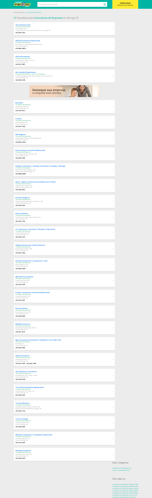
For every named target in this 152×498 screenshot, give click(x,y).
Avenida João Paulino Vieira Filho (29, 342)
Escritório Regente (27, 206)
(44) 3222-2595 (24, 296)
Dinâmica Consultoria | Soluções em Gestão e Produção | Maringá (44, 173)
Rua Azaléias (23, 29)
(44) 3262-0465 (24, 362)
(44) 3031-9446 (24, 379)
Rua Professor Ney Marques (28, 176)
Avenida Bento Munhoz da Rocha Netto (31, 143)
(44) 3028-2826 (24, 445)
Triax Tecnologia (26, 437)
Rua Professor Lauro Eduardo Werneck (31, 46)
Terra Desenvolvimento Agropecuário (34, 404)
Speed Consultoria (27, 371)
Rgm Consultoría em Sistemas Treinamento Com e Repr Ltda (42, 355)
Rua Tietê (22, 358)
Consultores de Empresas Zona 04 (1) (122, 52)
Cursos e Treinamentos (43, 77)
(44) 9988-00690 (25, 180)
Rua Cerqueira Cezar (26, 325)
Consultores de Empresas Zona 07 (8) (122, 55)
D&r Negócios (25, 140)
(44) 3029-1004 (24, 33)
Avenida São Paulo (25, 110)
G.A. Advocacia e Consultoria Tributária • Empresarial (39, 239)
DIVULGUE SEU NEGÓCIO (122, 4)
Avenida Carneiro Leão (26, 474)
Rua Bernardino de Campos (28, 408)
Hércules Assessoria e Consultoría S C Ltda (36, 272)
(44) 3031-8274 (24, 346)
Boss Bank (23, 107)
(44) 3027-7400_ (25, 131)
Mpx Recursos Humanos (29, 288)
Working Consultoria (27, 470)
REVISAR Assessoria (27, 338)
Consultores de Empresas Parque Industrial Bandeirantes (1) (129, 46)
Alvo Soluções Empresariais (30, 75)
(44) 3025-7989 (35, 379)
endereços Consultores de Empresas (121, 77)
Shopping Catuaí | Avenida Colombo (30, 424)
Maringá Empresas (23, 12)
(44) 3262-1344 (24, 230)
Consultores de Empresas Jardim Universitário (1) (125, 44)
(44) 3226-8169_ (25, 395)
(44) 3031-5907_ (25, 66)
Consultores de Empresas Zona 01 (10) (122, 50)
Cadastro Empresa (76, 489)
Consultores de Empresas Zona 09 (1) (122, 57)
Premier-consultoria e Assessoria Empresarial (37, 305)
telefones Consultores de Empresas (121, 75)
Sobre (53, 489)
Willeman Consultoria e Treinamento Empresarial (38, 454)
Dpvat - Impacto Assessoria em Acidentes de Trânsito (40, 189)
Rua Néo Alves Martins (26, 259)
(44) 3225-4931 (24, 313)
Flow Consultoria (26, 222)
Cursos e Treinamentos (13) (118, 26)
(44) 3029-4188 (24, 83)
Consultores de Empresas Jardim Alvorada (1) (124, 42)
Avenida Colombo (25, 441)
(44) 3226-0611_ (25, 114)
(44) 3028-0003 (24, 197)
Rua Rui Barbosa (25, 276)
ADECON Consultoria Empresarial (32, 42)
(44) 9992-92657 (25, 280)
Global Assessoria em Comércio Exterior (35, 255)
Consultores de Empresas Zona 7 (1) (121, 61)
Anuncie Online (96, 489)
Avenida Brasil (24, 127)
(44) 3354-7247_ (25, 247)
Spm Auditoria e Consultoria (30, 388)
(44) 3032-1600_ (25, 263)
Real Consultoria (26, 321)
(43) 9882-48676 (25, 50)
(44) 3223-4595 (24, 461)
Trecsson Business (27, 421)
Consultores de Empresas (37, 12)
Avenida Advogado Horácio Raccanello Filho (32, 79)
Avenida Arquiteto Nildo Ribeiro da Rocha (32, 209)
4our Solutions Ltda (27, 25)
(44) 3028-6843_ (25, 329)
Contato (87, 489)
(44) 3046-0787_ (25, 478)
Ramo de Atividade (62, 489)
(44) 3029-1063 (24, 164)
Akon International (27, 58)
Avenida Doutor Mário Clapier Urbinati (31, 226)
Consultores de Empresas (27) (119, 23)
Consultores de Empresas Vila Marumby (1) (123, 48)
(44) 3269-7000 (24, 213)
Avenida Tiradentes (25, 309)
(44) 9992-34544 (25, 147)
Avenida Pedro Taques (26, 62)
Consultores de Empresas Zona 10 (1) (122, 59)
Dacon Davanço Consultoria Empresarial (34, 156)
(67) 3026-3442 (24, 412)
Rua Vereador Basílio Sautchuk (29, 160)
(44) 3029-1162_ (25, 428)
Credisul (23, 123)
